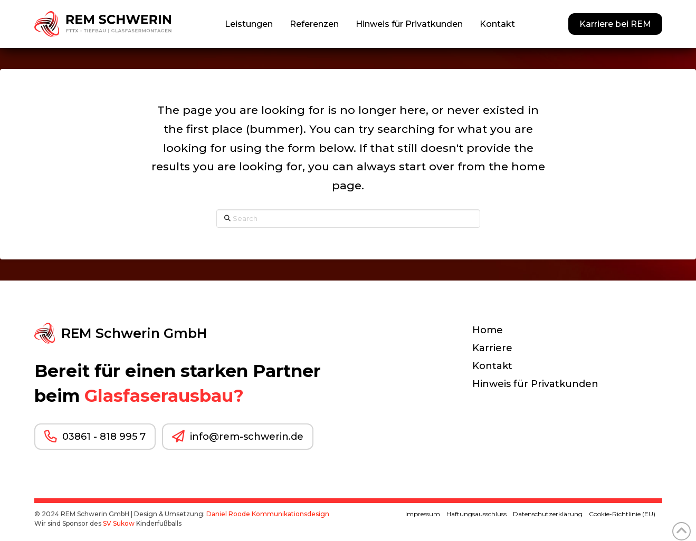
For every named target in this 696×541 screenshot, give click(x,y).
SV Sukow (119, 523)
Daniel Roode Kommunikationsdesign (267, 514)
